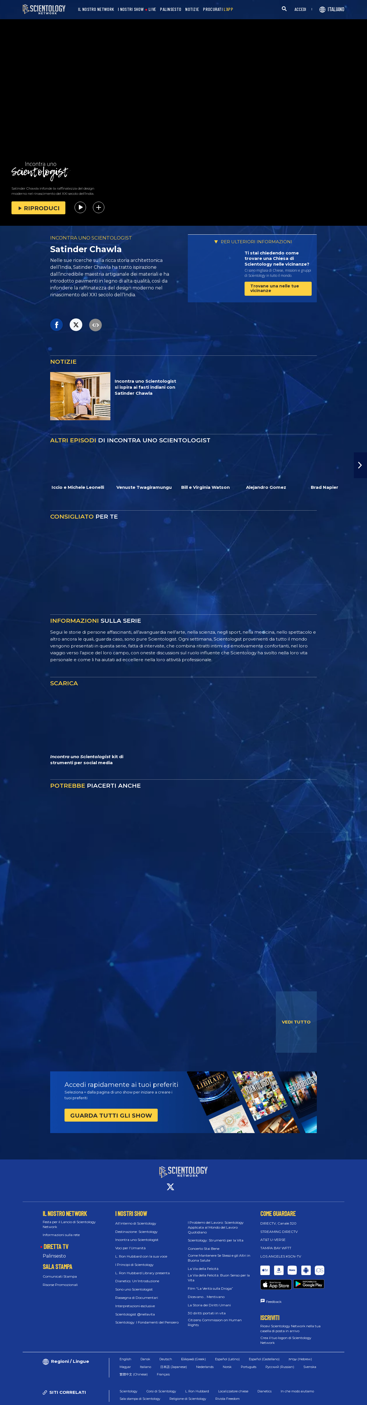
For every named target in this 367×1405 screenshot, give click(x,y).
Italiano (145, 1351)
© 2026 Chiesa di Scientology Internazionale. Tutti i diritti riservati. (77, 1398)
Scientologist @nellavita (135, 1309)
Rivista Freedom (227, 1383)
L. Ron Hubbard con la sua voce (141, 1251)
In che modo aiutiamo (297, 1376)
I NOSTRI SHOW (131, 9)
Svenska (309, 1351)
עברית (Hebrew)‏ (300, 1344)
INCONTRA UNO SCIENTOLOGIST (91, 238)
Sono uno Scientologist (134, 1284)
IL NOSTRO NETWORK (96, 9)
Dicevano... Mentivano (206, 1291)
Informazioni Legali (324, 1398)
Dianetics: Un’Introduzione (137, 1276)
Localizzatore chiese (233, 1376)
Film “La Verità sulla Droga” (210, 1283)
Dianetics (264, 1376)
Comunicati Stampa (60, 1271)
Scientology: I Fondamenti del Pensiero (147, 1317)
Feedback (274, 1286)
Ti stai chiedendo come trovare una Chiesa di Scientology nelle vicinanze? (277, 258)
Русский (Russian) (280, 1351)
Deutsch (165, 1344)
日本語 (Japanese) (173, 1351)
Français (163, 1359)
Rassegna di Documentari (136, 1292)
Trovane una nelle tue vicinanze (274, 288)
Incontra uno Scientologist (137, 1234)
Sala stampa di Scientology (140, 1383)
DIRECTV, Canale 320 (278, 1218)
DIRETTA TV (56, 1241)
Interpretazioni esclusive (135, 1301)
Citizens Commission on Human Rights (215, 1317)
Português (248, 1351)
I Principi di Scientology (134, 1259)
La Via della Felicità (203, 1263)
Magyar (125, 1351)
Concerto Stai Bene (203, 1243)
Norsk (227, 1351)
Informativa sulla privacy (277, 1398)
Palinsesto (54, 1251)
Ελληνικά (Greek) (193, 1344)
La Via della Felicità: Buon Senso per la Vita (219, 1272)
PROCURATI (218, 9)
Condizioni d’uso (188, 1398)
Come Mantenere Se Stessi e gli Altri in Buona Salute (219, 1252)
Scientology (128, 1376)
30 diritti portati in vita (207, 1308)
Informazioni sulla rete (61, 1229)
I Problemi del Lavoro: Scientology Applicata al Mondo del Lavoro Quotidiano (216, 1222)
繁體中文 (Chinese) (134, 1359)
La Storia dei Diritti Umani (209, 1299)
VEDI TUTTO (296, 1022)
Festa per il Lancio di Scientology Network (69, 1219)
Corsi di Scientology (161, 1376)
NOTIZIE (192, 9)
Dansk (145, 1344)
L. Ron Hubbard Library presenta (142, 1267)
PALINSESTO (170, 9)
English (125, 1344)
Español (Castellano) (264, 1344)
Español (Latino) (227, 1344)
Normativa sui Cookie (229, 1398)
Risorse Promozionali (60, 1279)
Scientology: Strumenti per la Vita (215, 1235)
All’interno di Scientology (135, 1218)
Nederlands (205, 1351)
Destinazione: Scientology (136, 1226)
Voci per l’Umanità (130, 1243)
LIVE (152, 9)
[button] (360, 465)
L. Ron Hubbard (197, 1376)
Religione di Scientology (187, 1383)
